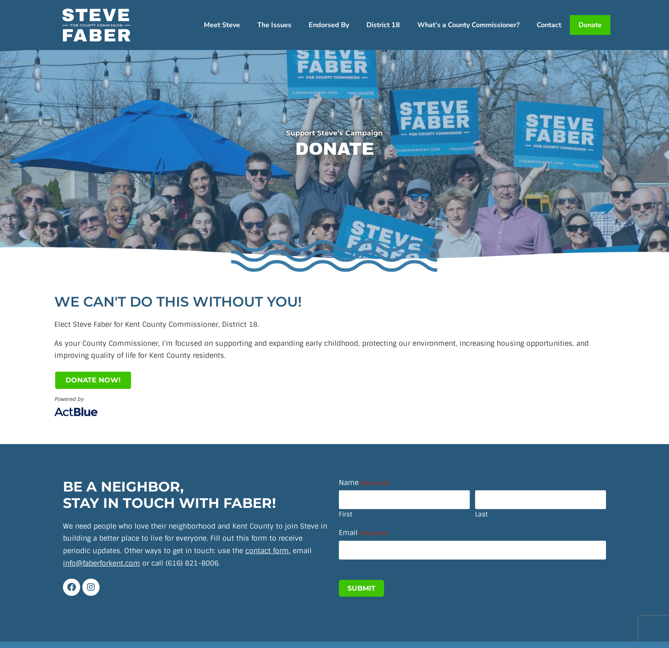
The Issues (274, 25)
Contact (549, 25)
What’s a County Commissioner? (468, 25)
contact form (267, 550)
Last (481, 514)
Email (363, 533)
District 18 (383, 25)
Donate (590, 25)
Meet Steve (222, 25)
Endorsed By (329, 25)
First (345, 514)
